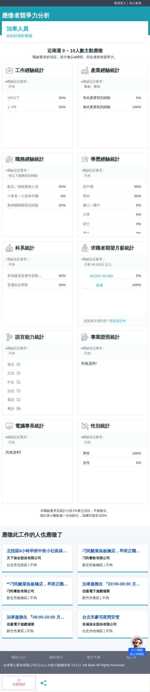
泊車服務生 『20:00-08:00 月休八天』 (113, 584)
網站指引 (56, 657)
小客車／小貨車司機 (22, 196)
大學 (86, 214)
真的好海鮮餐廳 (19, 36)
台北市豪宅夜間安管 (100, 617)
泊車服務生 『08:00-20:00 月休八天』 (37, 617)
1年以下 (13, 98)
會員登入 (120, 3)
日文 (10, 373)
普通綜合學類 (17, 285)
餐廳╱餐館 (92, 86)
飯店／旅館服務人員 (22, 186)
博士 (86, 233)
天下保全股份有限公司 (24, 558)
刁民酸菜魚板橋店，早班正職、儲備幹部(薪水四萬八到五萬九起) (113, 551)
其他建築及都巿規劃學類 (26, 276)
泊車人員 (17, 29)
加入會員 (135, 3)
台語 (10, 391)
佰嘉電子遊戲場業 (96, 591)
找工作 (131, 657)
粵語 (10, 409)
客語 (10, 400)
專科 (86, 196)
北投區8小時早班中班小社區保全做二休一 (37, 551)
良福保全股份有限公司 (99, 624)
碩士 (86, 224)
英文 (10, 364)
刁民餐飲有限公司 (96, 558)
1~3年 (12, 107)
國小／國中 (91, 205)
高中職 (88, 186)
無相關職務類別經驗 (22, 205)
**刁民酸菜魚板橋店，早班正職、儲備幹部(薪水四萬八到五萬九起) (37, 584)
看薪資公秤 (118, 321)
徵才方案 (94, 657)
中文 (10, 382)
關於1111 (18, 657)
